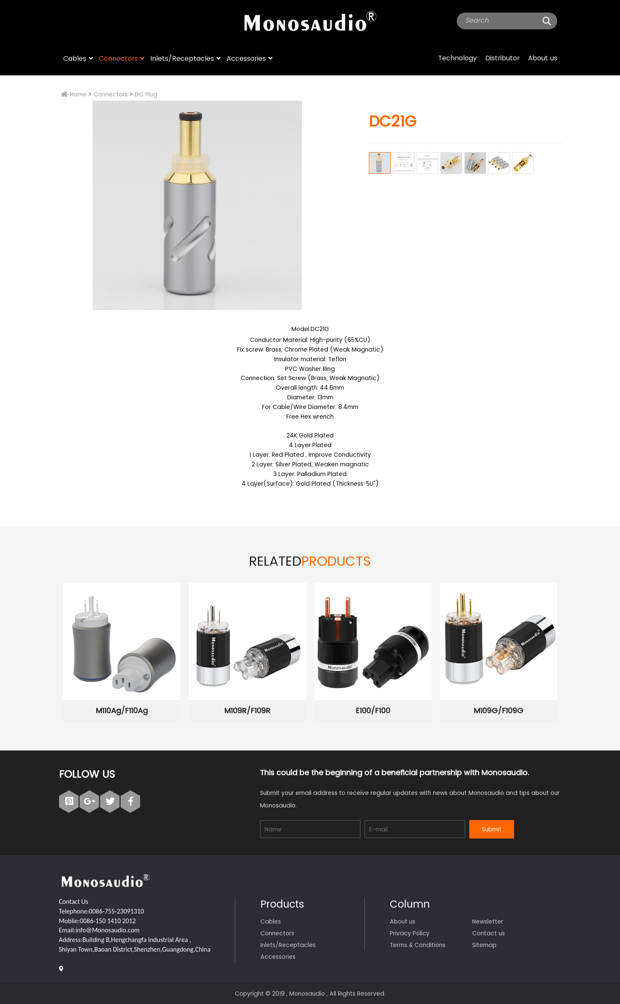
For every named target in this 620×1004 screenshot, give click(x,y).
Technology (457, 58)
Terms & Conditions (417, 945)
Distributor (502, 58)
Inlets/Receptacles (182, 58)
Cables (74, 58)
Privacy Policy (410, 933)
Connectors (118, 58)
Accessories (246, 58)
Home (78, 94)
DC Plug (146, 94)
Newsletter (487, 921)
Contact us (488, 933)
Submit (492, 829)
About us (542, 58)
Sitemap (484, 945)
